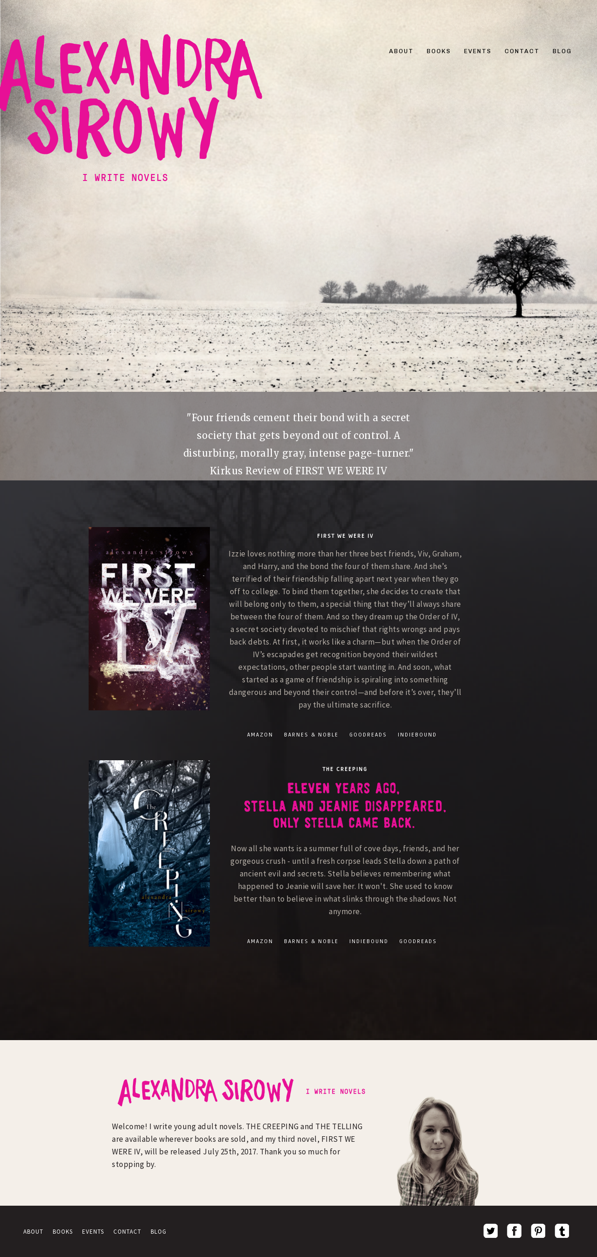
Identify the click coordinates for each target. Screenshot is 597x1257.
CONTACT (522, 51)
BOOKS (439, 51)
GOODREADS (368, 734)
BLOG (562, 51)
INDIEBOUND (417, 734)
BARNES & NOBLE (311, 734)
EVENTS (478, 51)
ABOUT (401, 51)
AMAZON (260, 734)
